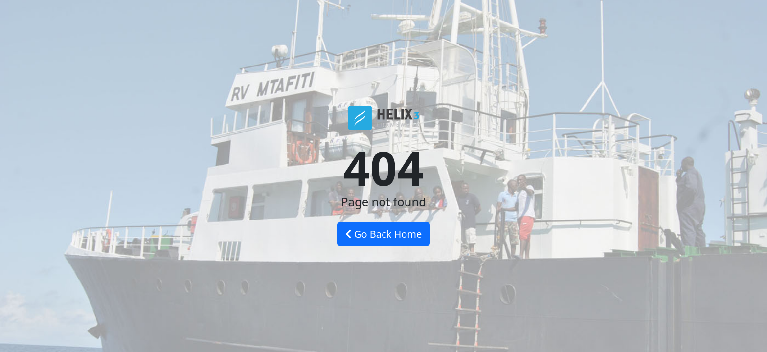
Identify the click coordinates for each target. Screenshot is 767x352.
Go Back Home (383, 234)
